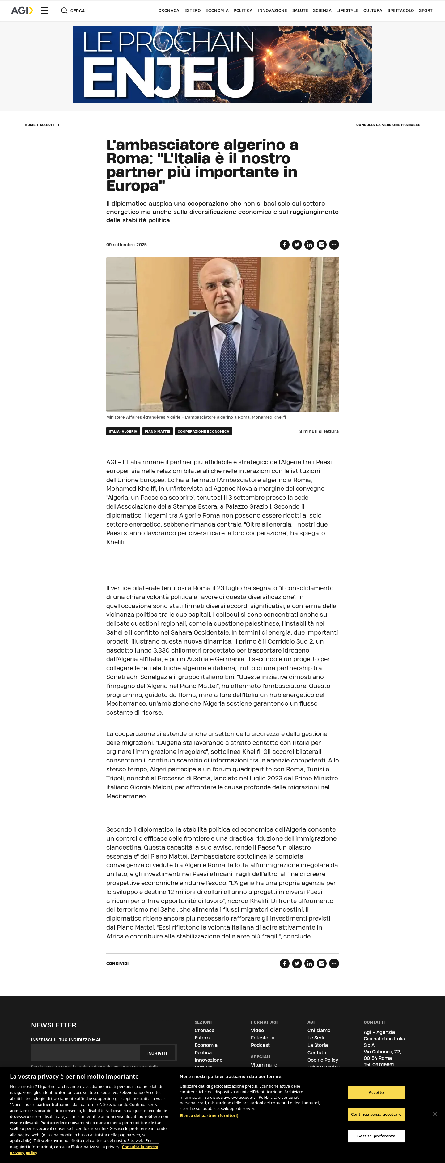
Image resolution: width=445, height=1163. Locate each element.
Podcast (260, 1045)
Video (257, 1030)
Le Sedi (315, 1038)
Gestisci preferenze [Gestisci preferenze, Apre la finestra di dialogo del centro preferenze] (376, 1136)
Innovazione (272, 10)
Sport (426, 10)
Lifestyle (347, 10)
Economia (217, 10)
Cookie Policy (322, 1060)
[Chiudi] (435, 1114)
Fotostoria (262, 1038)
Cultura (373, 10)
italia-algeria (123, 431)
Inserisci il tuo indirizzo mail (67, 1040)
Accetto (376, 1092)
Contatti (316, 1053)
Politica (243, 10)
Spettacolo (401, 10)
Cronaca (169, 10)
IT (58, 125)
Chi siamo (318, 1030)
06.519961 (383, 1065)
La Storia (317, 1045)
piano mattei (157, 431)
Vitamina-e (264, 1065)
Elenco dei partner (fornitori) (209, 1115)
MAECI (46, 125)
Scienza (322, 10)
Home (30, 125)
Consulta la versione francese (388, 125)
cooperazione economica (204, 431)
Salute (300, 10)
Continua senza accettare (376, 1114)
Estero (192, 10)
